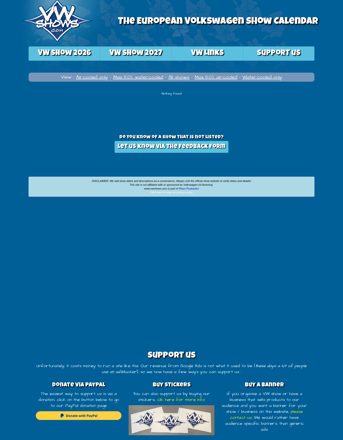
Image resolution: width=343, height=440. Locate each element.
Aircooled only (92, 77)
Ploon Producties (189, 188)
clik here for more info (181, 400)
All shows (178, 77)
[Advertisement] (57, 236)
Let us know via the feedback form (171, 147)
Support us (278, 53)
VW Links (207, 53)
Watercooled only (262, 77)
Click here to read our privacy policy (171, 192)
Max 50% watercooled (138, 77)
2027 (135, 53)
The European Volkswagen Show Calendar (218, 22)
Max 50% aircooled (216, 77)
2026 (64, 53)
